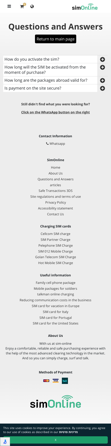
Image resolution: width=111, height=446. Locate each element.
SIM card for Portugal (55, 318)
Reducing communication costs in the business (55, 300)
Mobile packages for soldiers (55, 288)
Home (55, 167)
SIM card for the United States (55, 323)
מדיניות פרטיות (68, 432)
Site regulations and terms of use (55, 196)
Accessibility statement (55, 208)
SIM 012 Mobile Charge (55, 251)
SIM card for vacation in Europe (55, 306)
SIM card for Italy (55, 312)
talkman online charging (55, 294)
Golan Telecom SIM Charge (55, 257)
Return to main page (56, 39)
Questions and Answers (56, 179)
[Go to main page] (55, 401)
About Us (56, 173)
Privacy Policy (55, 202)
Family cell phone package (55, 283)
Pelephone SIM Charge (55, 245)
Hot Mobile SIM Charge (55, 263)
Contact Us (55, 214)
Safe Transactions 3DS (56, 191)
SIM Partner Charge (55, 240)
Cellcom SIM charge (55, 234)
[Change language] (32, 6)
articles (55, 185)
